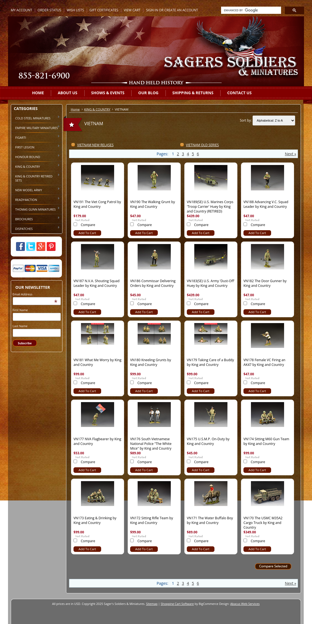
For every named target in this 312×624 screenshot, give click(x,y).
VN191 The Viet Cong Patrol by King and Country (97, 204)
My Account (21, 10)
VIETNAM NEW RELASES (95, 145)
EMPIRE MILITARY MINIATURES (35, 127)
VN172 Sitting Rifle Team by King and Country (151, 520)
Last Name (20, 326)
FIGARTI (35, 137)
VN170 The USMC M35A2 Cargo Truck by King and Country (262, 523)
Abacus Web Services (244, 604)
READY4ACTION (35, 199)
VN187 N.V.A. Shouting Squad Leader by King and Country (97, 283)
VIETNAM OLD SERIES (202, 145)
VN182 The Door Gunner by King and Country (265, 283)
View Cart (132, 10)
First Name (20, 310)
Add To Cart (87, 233)
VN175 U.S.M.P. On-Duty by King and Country (208, 441)
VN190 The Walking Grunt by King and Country (152, 204)
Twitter (30, 246)
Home (75, 109)
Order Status (49, 10)
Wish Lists (75, 10)
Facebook (20, 246)
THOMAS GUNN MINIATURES (35, 208)
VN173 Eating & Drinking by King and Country (95, 520)
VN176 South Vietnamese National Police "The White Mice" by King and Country (151, 444)
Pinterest (51, 246)
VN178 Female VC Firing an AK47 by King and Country (264, 362)
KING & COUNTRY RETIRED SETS (35, 177)
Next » (290, 153)
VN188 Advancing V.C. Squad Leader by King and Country (265, 204)
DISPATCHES (35, 228)
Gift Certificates (104, 10)
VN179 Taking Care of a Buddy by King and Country (210, 362)
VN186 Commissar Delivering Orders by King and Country (152, 283)
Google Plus (40, 246)
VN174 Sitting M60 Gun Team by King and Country (266, 441)
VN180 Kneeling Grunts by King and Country (150, 362)
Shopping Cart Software (177, 604)
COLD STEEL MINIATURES (35, 117)
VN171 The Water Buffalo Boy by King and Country (210, 520)
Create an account (181, 10)
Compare (88, 224)
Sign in (152, 10)
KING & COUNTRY (35, 166)
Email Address (23, 294)
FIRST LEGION (35, 146)
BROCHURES (35, 218)
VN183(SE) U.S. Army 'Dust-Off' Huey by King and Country (211, 283)
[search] (250, 10)
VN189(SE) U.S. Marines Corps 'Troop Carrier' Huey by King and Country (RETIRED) (210, 207)
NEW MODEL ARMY (35, 189)
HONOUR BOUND (35, 156)
